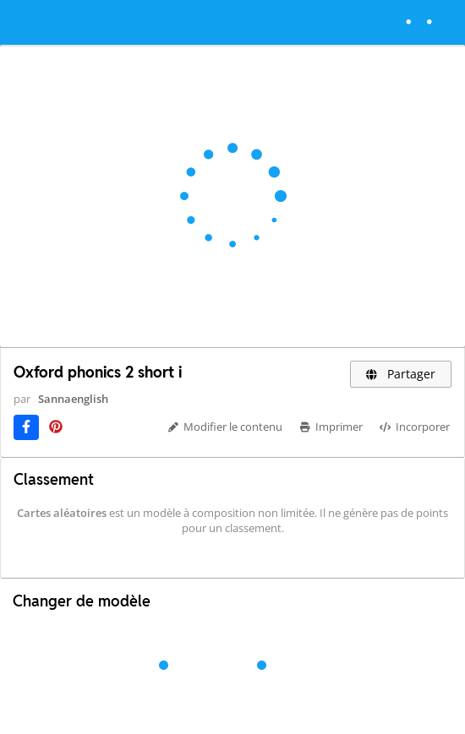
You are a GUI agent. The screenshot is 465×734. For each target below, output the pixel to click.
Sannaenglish (73, 398)
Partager (401, 374)
